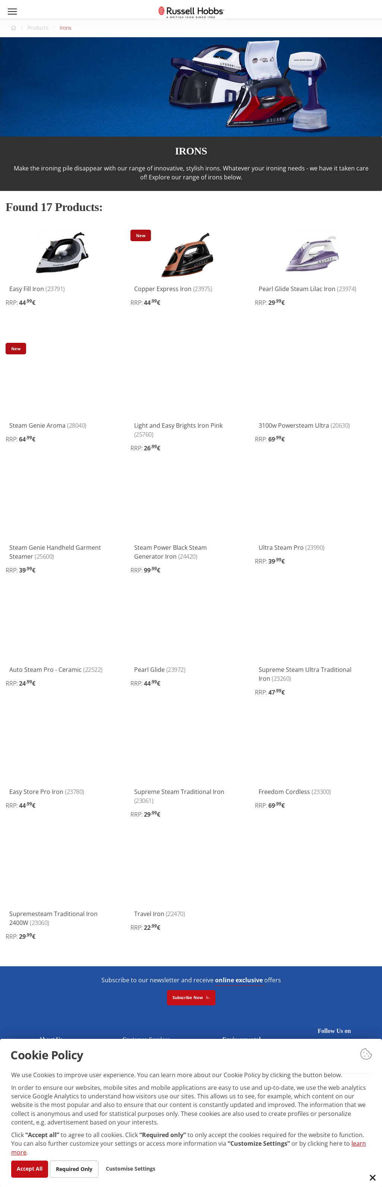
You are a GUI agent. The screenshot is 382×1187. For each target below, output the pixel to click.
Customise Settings (130, 1168)
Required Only (74, 1168)
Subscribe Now (191, 998)
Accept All (29, 1168)
